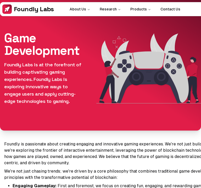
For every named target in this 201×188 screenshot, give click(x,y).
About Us (80, 9)
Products (140, 9)
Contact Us (170, 9)
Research (110, 9)
